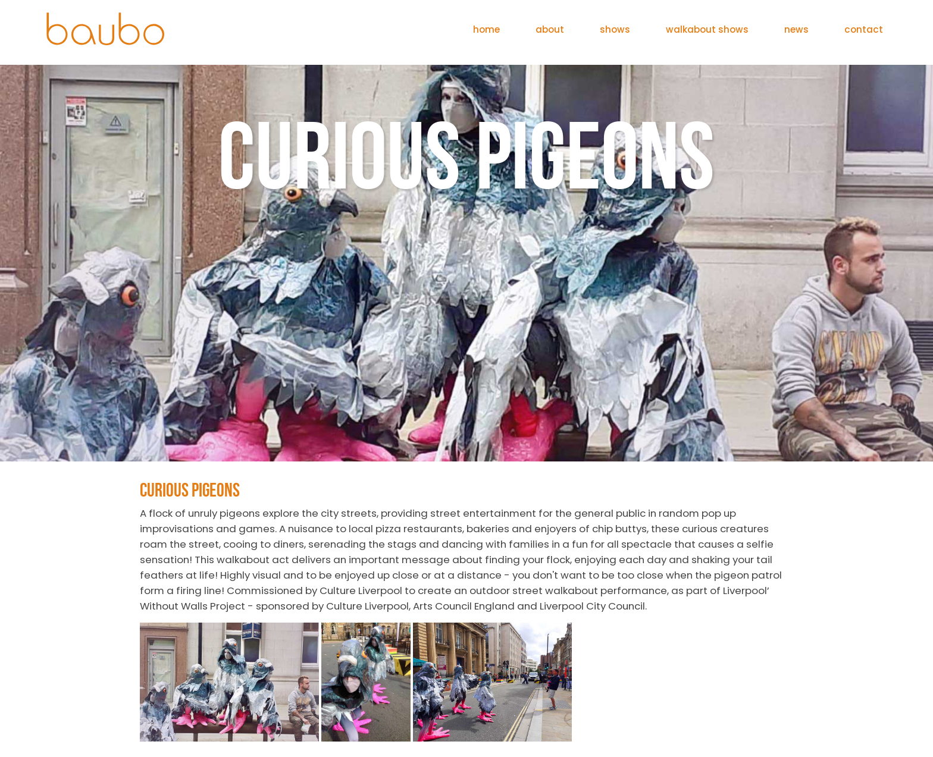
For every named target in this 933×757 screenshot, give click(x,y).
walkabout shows (707, 29)
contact (863, 29)
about (550, 29)
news (796, 29)
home (486, 29)
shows (615, 29)
